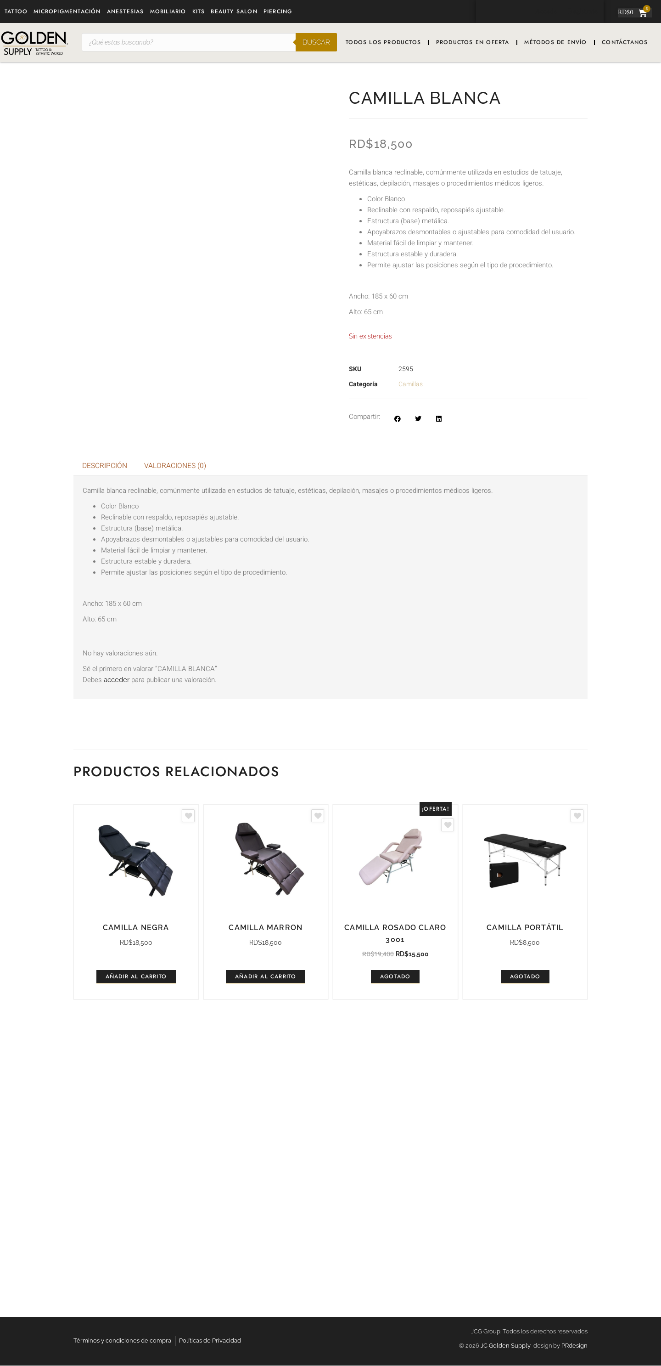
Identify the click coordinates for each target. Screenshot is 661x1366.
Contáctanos (625, 42)
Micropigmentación (67, 11)
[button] (397, 418)
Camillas (410, 384)
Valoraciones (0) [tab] (176, 466)
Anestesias (125, 11)
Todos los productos (383, 42)
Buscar (316, 42)
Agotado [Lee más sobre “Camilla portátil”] (525, 977)
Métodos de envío (555, 42)
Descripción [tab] (105, 466)
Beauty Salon (234, 11)
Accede (543, 11)
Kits (198, 11)
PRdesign (574, 1346)
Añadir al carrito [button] (136, 977)
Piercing (277, 11)
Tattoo (16, 11)
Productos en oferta (473, 42)
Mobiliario (168, 11)
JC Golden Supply (507, 1346)
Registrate (582, 11)
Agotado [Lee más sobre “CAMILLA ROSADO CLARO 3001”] (395, 977)
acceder (116, 680)
